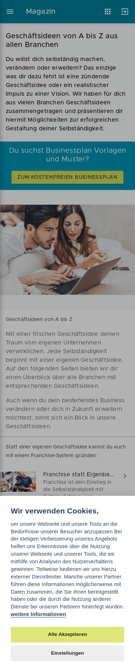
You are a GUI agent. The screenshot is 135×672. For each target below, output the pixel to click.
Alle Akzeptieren (67, 634)
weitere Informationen (38, 614)
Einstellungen (67, 653)
